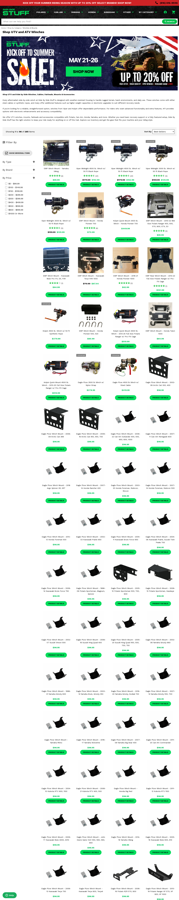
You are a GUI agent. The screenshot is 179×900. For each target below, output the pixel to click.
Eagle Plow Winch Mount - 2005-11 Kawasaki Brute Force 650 (125, 538)
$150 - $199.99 (14, 191)
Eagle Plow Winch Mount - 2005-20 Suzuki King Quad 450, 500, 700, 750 (125, 642)
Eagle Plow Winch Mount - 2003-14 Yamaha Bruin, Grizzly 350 (91, 692)
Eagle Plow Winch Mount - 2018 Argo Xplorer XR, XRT (56, 486)
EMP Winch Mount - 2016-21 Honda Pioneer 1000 (125, 277)
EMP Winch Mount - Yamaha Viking (56, 169)
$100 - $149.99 (14, 187)
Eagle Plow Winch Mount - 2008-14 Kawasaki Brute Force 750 (56, 589)
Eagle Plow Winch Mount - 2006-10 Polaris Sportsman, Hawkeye (160, 589)
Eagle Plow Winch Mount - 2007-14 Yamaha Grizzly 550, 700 (160, 692)
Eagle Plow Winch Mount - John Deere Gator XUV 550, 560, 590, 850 (91, 840)
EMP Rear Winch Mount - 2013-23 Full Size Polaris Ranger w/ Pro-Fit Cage (160, 278)
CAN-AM (60, 12)
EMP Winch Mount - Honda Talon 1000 (160, 332)
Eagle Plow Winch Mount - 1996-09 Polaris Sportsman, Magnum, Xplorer (90, 591)
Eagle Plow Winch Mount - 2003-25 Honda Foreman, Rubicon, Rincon (125, 488)
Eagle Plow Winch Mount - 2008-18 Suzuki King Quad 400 (91, 641)
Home (3, 28)
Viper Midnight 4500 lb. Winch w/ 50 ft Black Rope (90, 169)
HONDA (93, 12)
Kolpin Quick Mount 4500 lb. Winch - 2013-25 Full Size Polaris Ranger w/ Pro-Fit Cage (125, 334)
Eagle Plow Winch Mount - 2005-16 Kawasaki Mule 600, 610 (160, 838)
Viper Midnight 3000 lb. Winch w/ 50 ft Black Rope (160, 169)
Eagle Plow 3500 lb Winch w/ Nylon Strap (91, 383)
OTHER (128, 12)
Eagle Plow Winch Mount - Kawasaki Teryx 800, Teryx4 (91, 889)
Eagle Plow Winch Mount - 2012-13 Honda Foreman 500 (56, 538)
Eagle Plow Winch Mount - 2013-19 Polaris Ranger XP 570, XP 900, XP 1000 (160, 891)
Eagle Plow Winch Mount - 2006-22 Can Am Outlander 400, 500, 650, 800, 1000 (125, 437)
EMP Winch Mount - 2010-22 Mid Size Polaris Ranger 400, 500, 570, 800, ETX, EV (160, 223)
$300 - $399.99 (14, 198)
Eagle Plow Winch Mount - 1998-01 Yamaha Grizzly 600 (56, 692)
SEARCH (169, 22)
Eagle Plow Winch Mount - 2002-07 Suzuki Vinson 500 (56, 641)
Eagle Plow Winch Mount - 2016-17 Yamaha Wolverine (90, 741)
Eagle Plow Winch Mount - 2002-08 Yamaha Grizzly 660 (160, 641)
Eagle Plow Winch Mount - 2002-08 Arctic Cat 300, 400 (160, 383)
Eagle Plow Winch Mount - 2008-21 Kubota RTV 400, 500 (91, 789)
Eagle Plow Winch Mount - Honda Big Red (125, 789)
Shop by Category (14, 28)
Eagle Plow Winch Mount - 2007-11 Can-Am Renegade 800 (160, 435)
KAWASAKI (111, 12)
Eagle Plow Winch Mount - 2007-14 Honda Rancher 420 (91, 486)
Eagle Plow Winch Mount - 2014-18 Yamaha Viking (125, 838)
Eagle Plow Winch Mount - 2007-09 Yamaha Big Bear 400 (125, 741)
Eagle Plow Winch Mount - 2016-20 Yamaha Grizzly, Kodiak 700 (125, 692)
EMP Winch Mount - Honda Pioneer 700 (91, 222)
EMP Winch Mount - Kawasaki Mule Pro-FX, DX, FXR (56, 277)
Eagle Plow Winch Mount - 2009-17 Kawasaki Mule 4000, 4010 (56, 838)
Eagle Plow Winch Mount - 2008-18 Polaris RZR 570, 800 (125, 889)
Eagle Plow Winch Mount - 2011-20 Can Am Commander (160, 741)
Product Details (56, 184)
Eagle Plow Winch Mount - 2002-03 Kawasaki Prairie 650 (91, 538)
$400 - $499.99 (14, 202)
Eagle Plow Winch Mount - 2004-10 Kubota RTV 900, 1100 (56, 789)
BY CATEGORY (148, 12)
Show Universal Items (17, 153)
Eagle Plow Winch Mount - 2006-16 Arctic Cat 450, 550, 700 (91, 435)
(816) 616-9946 (166, 3)
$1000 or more (14, 213)
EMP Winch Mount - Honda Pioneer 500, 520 (91, 332)
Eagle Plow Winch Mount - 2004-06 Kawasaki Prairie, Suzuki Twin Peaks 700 (160, 539)
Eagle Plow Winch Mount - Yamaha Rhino (56, 741)
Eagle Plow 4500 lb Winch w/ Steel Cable (126, 383)
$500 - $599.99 (14, 206)
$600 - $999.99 (14, 210)
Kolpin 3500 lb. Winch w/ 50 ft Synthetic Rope (56, 332)
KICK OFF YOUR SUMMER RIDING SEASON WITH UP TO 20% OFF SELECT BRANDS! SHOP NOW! (77, 3)
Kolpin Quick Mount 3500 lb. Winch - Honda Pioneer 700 (125, 222)
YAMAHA (77, 12)
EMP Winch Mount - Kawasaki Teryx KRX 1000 (91, 277)
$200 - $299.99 (14, 195)
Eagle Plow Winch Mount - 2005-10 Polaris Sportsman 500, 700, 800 (125, 591)
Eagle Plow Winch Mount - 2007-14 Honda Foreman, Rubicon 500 (160, 486)
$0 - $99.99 (12, 183)
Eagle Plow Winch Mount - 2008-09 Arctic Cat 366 (56, 435)
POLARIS (42, 12)
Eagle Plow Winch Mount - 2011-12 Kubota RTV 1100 (160, 789)
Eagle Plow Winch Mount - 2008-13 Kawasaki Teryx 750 (56, 889)
